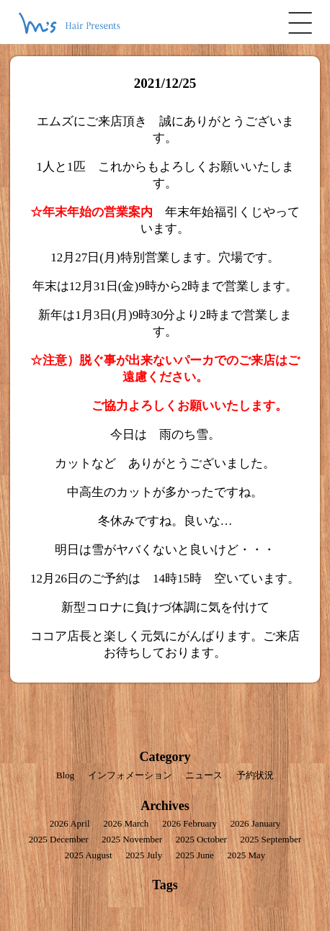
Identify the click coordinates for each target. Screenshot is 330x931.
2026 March (125, 823)
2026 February (189, 823)
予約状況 (255, 775)
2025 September (270, 839)
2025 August (88, 855)
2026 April (70, 823)
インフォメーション (130, 775)
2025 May (246, 855)
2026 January (256, 823)
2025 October (201, 839)
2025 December (59, 839)
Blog (65, 775)
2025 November (132, 839)
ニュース (204, 775)
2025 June (195, 855)
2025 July (143, 855)
